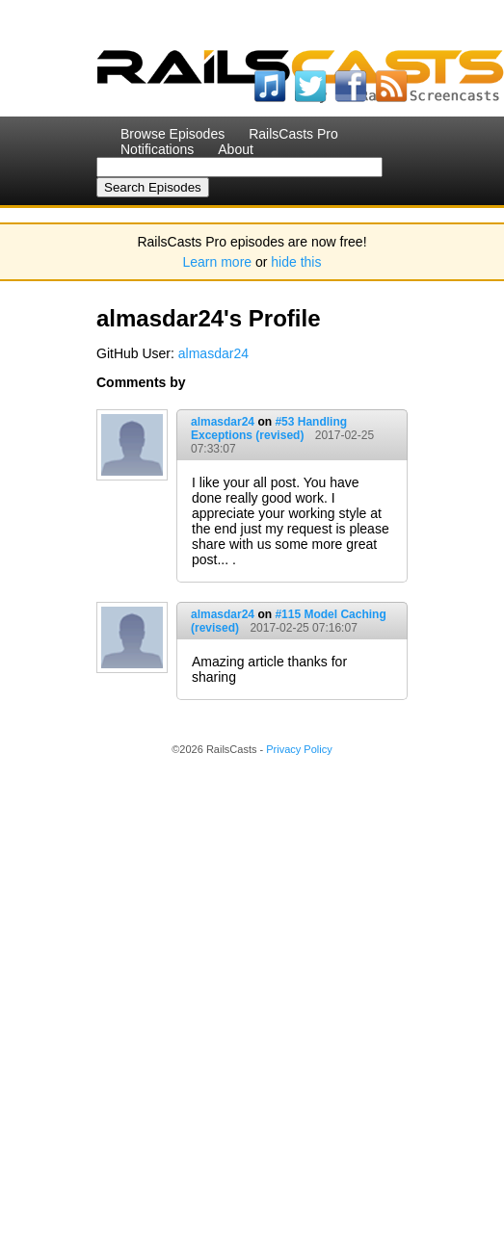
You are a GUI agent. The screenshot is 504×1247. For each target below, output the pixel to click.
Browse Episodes (172, 134)
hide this (296, 262)
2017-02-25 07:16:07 (303, 628)
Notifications (157, 149)
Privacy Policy (299, 749)
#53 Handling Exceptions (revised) (269, 428)
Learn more (217, 262)
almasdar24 (213, 353)
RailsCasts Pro (293, 134)
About (235, 149)
